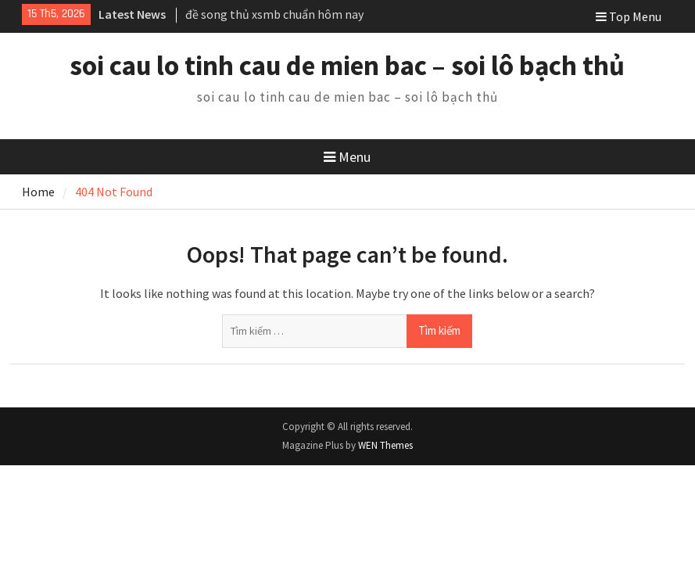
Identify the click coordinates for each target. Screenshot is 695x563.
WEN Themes (385, 445)
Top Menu (628, 16)
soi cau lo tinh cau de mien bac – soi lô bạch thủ (347, 65)
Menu (347, 157)
